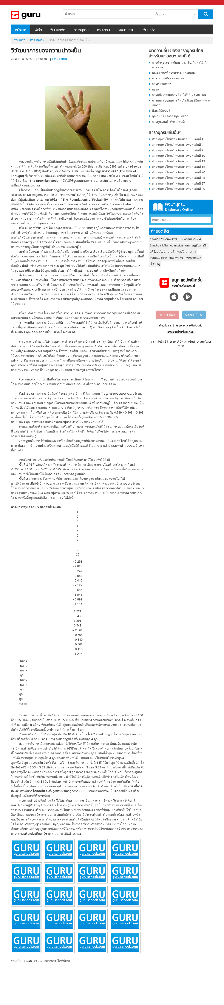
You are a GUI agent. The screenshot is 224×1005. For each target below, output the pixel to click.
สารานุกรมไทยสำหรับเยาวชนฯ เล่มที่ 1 (178, 139)
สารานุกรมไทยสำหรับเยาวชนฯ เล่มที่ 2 (178, 144)
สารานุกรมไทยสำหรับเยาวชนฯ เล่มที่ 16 (178, 167)
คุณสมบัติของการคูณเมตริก (170, 116)
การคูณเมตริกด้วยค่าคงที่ (168, 121)
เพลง (193, 251)
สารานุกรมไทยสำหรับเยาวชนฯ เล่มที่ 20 (178, 172)
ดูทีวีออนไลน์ (157, 251)
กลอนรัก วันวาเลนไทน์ (163, 239)
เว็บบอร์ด (149, 30)
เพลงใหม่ (181, 251)
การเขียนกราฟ (161, 84)
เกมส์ (171, 251)
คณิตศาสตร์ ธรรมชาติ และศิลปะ (174, 73)
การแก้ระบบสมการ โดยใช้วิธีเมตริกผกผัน (179, 95)
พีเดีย (38, 30)
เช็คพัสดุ (155, 264)
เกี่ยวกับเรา (165, 326)
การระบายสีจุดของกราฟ (168, 78)
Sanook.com (13, 2)
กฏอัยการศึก (199, 245)
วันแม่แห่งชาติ (158, 258)
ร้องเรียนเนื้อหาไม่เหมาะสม (180, 332)
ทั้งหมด (159, 14)
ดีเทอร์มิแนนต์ (161, 110)
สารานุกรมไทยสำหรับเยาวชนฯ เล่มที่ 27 (178, 183)
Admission (176, 245)
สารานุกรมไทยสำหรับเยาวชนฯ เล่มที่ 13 (178, 161)
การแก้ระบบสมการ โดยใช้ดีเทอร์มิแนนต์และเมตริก (181, 103)
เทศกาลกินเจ (193, 258)
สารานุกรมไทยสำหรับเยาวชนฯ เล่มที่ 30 (178, 189)
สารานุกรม (81, 30)
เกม (187, 245)
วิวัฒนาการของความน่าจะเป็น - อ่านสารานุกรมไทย (33, 15)
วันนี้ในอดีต (57, 30)
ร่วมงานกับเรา (194, 315)
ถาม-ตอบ (103, 30)
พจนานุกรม (126, 30)
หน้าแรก (20, 30)
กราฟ (155, 89)
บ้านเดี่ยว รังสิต (159, 245)
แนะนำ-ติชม (167, 315)
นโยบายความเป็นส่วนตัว (189, 326)
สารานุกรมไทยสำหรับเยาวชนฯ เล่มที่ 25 (178, 178)
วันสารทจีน (176, 258)
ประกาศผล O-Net (190, 239)
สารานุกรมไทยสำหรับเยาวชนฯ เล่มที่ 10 (178, 155)
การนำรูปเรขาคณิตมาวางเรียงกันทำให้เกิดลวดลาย (180, 65)
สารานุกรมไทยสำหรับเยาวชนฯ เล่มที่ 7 (178, 150)
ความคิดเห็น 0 (60, 59)
